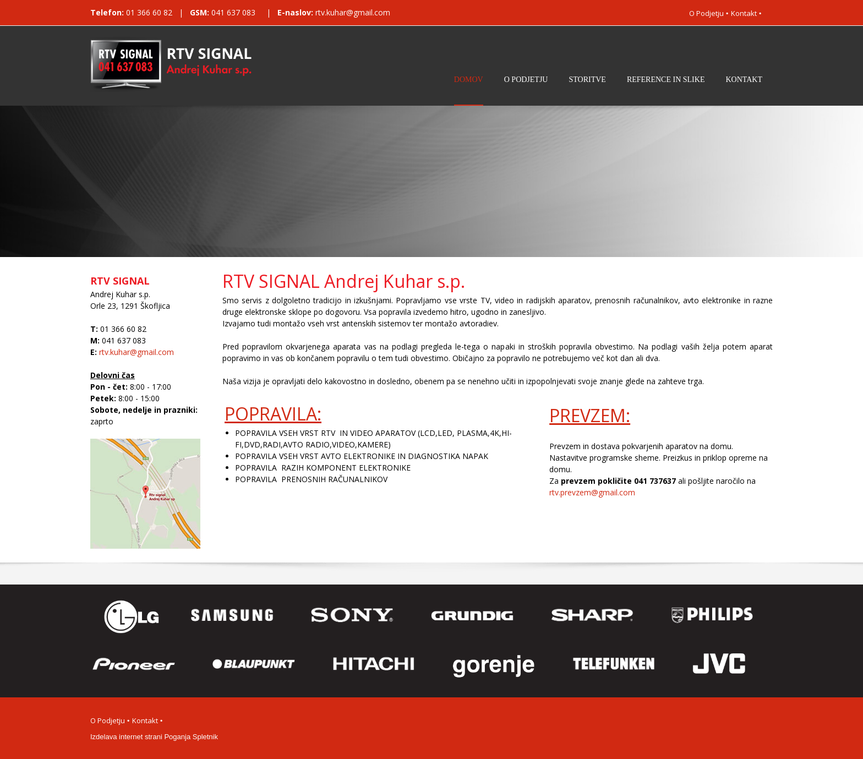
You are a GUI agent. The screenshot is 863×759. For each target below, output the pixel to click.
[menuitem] (468, 89)
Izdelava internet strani (126, 737)
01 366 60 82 (149, 12)
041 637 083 (234, 12)
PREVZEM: (589, 415)
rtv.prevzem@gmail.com (592, 492)
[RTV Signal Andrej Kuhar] (177, 64)
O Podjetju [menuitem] (706, 13)
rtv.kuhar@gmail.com (352, 12)
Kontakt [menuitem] (744, 13)
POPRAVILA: (273, 413)
